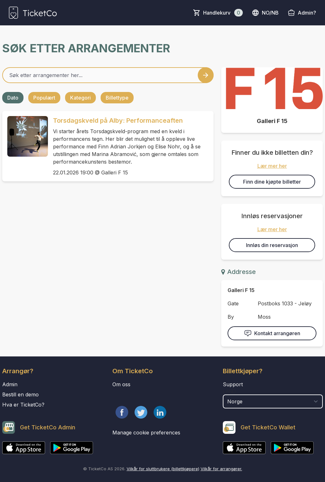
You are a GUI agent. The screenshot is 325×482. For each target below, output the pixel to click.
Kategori (80, 97)
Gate (233, 303)
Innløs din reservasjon (272, 245)
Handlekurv (223, 12)
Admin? (307, 13)
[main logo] (33, 13)
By (231, 317)
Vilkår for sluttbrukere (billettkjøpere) (163, 468)
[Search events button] (206, 75)
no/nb (265, 12)
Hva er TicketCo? (23, 404)
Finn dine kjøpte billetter (272, 182)
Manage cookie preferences (146, 432)
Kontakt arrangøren (272, 333)
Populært (44, 97)
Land (229, 391)
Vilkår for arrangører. (221, 468)
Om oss (121, 384)
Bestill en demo (20, 394)
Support (233, 384)
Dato (12, 97)
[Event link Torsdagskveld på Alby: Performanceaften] (25, 136)
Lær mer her (272, 166)
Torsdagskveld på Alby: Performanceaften (118, 120)
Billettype (117, 97)
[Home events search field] (108, 75)
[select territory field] (273, 401)
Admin (9, 384)
